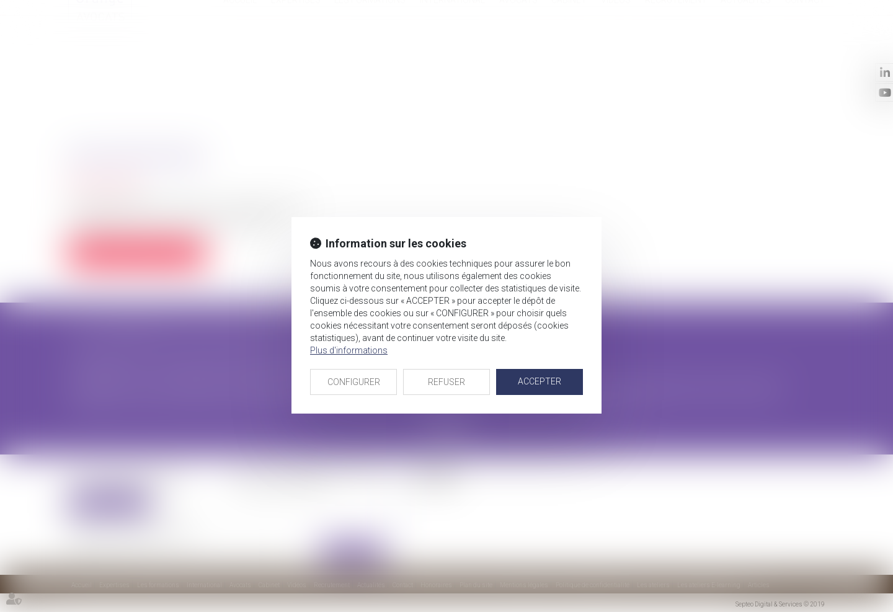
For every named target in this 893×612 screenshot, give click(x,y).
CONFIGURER (353, 382)
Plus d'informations (349, 350)
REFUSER (446, 382)
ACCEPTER (539, 381)
